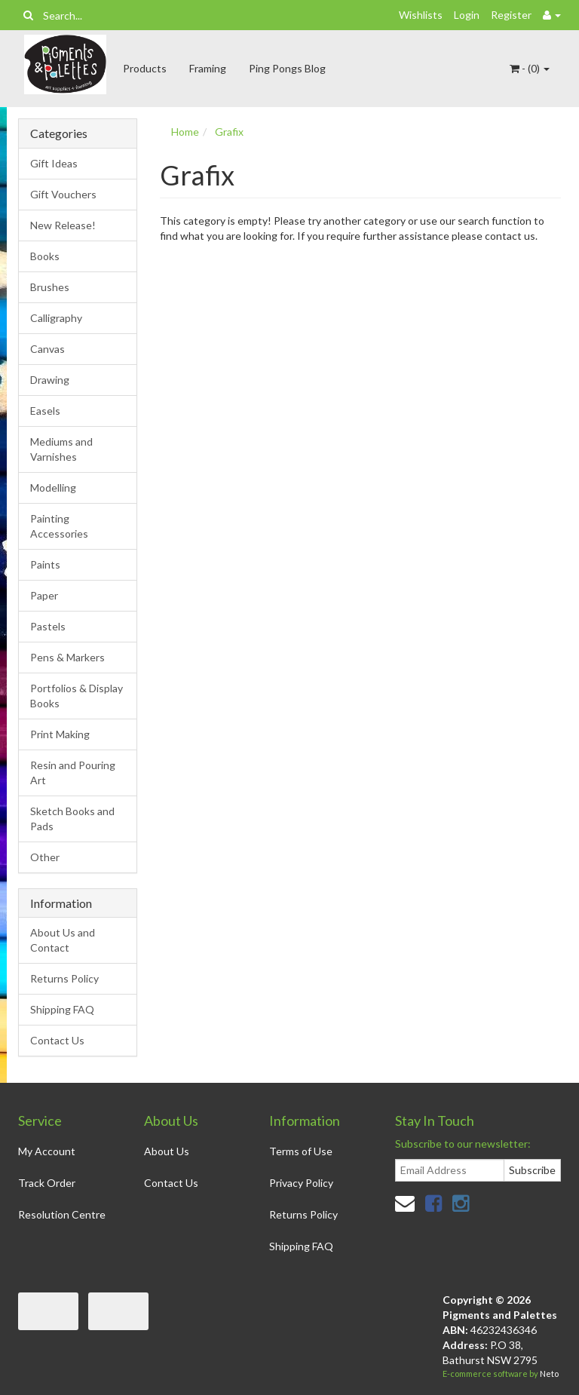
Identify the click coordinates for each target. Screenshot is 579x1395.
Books (45, 256)
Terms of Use (300, 1151)
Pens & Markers (67, 657)
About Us (166, 1151)
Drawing (49, 379)
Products (145, 68)
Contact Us (57, 1040)
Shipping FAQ (62, 1009)
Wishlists (421, 14)
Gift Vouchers (63, 194)
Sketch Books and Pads (72, 818)
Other (45, 857)
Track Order (46, 1182)
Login (466, 14)
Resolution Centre (62, 1214)
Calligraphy (56, 317)
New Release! (63, 225)
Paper (44, 595)
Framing (207, 68)
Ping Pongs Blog (287, 68)
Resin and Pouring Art (72, 772)
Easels (45, 410)
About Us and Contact (62, 940)
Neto (549, 1373)
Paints (45, 564)
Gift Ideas (54, 163)
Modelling (53, 487)
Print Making (60, 734)
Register (511, 14)
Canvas (47, 348)
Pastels (48, 626)
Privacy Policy (301, 1182)
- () (530, 68)
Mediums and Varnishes (61, 449)
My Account (46, 1151)
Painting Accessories (59, 526)
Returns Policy (64, 978)
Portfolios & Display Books (76, 696)
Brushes (49, 287)
